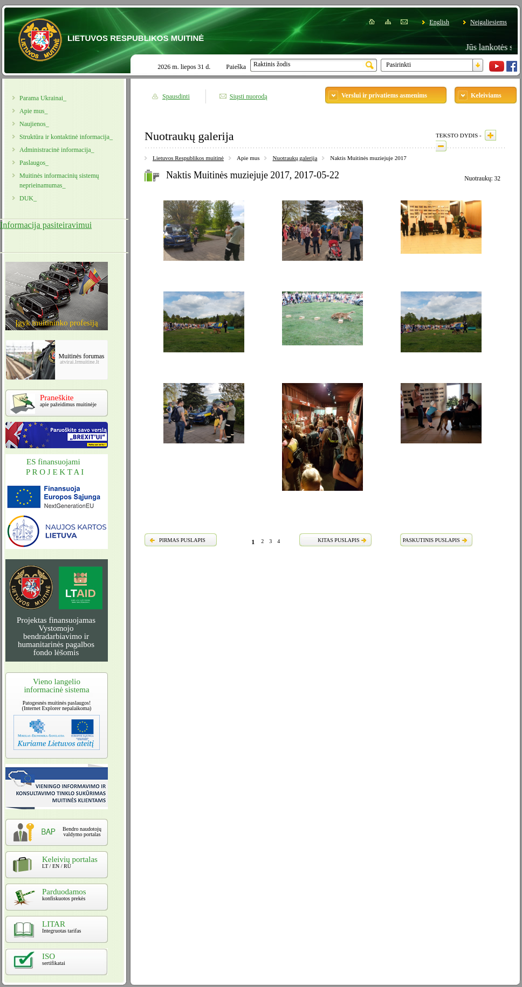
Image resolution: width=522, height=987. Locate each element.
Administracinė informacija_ (56, 150)
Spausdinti (176, 96)
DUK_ (28, 198)
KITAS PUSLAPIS (338, 540)
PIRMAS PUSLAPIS (182, 540)
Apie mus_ (33, 111)
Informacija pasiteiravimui (46, 225)
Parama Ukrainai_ (42, 98)
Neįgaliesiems (488, 22)
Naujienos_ (34, 124)
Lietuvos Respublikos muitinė (188, 158)
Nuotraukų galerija (294, 158)
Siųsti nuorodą (248, 96)
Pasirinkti (398, 64)
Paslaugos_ (34, 162)
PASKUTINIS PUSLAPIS (431, 540)
